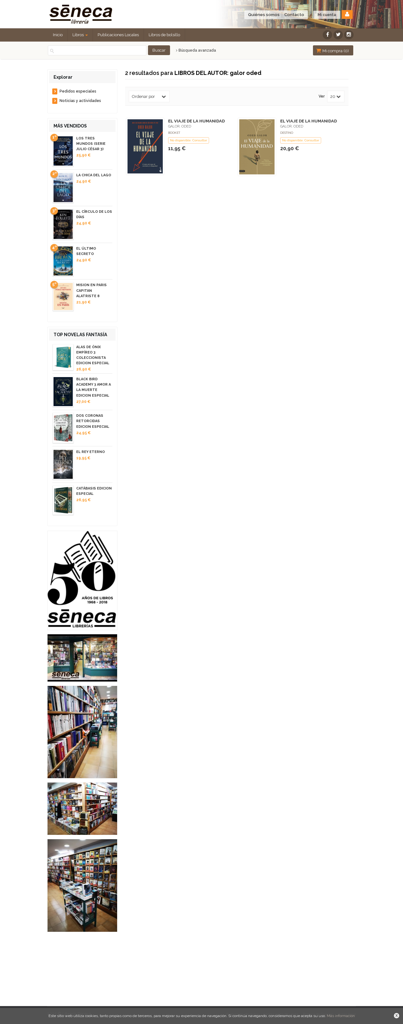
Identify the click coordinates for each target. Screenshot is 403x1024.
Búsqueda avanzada (196, 50)
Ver (322, 96)
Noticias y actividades (80, 101)
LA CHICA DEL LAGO (93, 175)
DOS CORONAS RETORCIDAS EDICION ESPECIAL (92, 421)
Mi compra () (332, 50)
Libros (80, 34)
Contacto (294, 14)
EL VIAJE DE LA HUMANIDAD (196, 121)
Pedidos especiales (78, 91)
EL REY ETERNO (90, 452)
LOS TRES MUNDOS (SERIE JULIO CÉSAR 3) (90, 143)
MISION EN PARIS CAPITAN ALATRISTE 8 (91, 290)
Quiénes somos (264, 14)
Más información (341, 1016)
